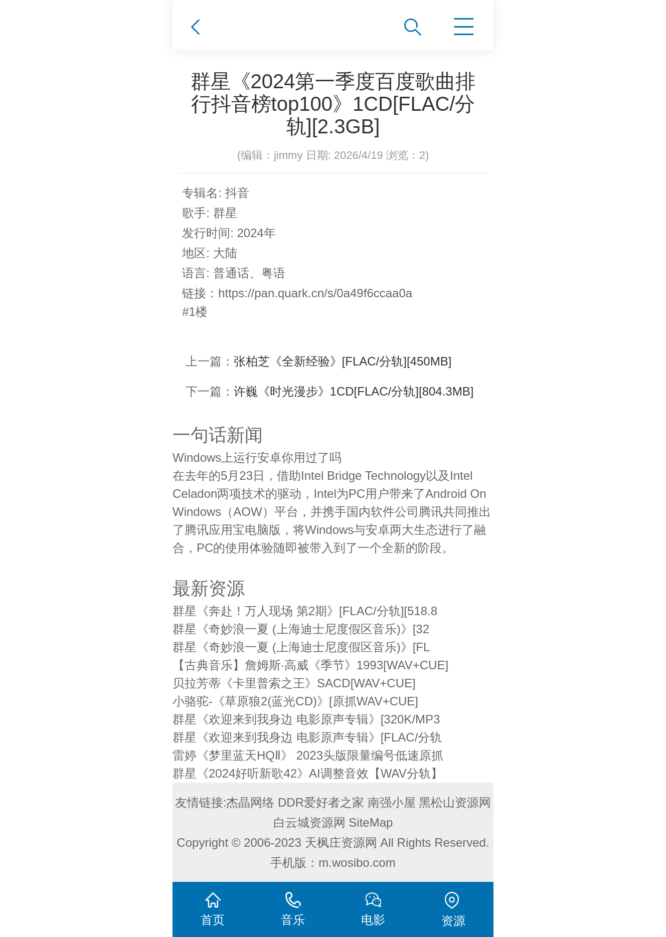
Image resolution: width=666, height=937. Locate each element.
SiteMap (371, 822)
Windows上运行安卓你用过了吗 (257, 457)
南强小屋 (392, 802)
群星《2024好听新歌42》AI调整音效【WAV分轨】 (308, 773)
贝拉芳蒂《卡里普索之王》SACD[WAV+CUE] (294, 683)
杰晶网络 (250, 802)
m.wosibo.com (356, 862)
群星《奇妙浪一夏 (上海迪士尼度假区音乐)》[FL (301, 647)
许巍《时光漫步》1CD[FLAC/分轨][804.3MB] (354, 391)
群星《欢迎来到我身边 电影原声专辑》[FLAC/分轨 (307, 737)
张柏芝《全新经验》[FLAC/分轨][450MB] (343, 361)
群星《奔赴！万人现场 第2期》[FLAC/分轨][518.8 (305, 611)
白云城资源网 (309, 822)
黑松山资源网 (455, 802)
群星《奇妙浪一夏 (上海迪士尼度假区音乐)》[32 (301, 629)
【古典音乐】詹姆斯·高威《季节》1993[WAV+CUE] (310, 665)
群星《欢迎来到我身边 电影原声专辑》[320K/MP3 (306, 719)
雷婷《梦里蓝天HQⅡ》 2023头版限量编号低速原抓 (308, 755)
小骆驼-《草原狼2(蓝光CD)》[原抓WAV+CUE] (295, 701)
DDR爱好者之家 (321, 802)
